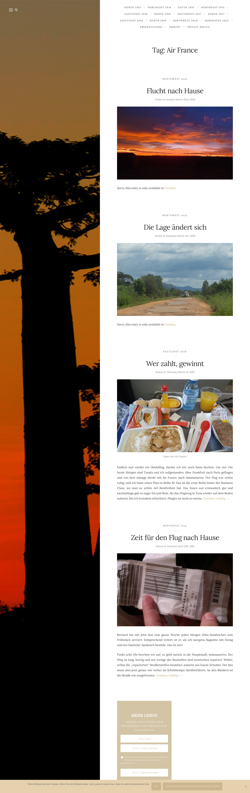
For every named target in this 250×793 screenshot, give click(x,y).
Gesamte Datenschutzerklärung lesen (192, 786)
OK (156, 786)
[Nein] (245, 786)
